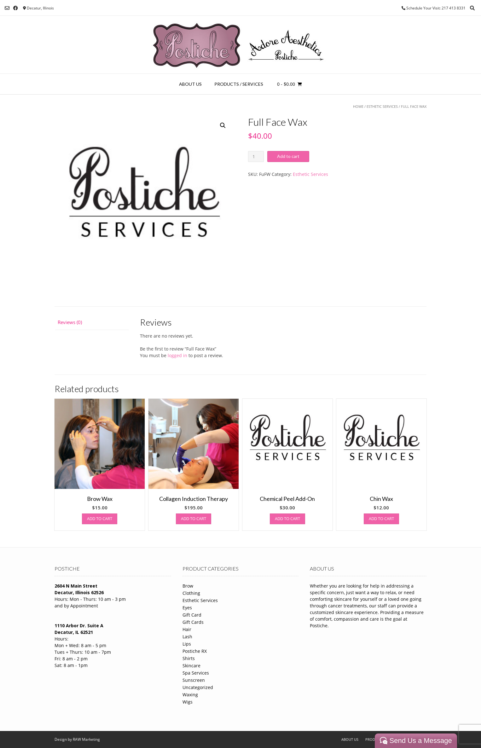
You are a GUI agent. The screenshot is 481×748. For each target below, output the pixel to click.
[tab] (92, 322)
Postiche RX (195, 651)
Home (358, 106)
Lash (187, 637)
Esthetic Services (382, 106)
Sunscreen (194, 680)
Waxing (190, 695)
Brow (188, 586)
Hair (187, 629)
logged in (177, 355)
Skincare (191, 666)
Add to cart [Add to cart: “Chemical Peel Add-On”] (287, 518)
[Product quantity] (256, 156)
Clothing (191, 593)
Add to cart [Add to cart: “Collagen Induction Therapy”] (193, 518)
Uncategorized (198, 687)
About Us (190, 84)
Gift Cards (193, 622)
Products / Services (238, 84)
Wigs (188, 702)
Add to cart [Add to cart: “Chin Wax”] (381, 518)
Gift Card (192, 615)
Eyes (187, 608)
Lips (187, 644)
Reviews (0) (70, 322)
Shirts (189, 658)
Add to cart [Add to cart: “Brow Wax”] (99, 518)
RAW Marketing (86, 739)
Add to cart (288, 156)
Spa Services (196, 673)
